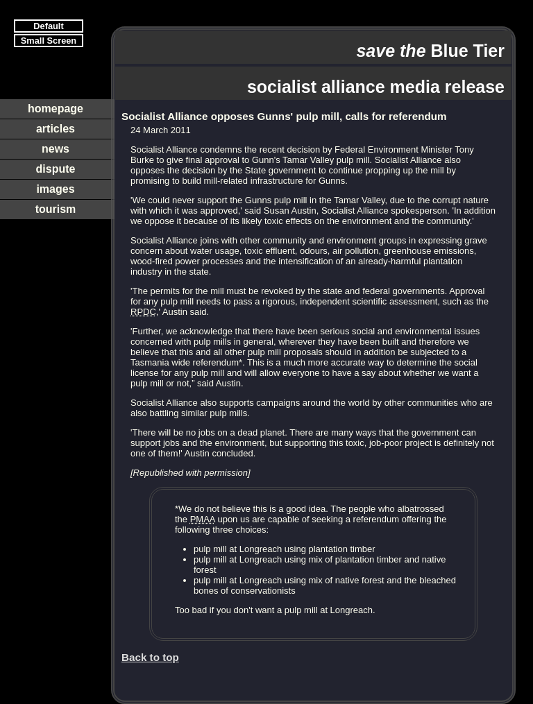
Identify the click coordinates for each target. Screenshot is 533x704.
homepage (55, 108)
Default (48, 26)
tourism (55, 209)
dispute (56, 169)
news (55, 149)
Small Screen (48, 40)
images (55, 189)
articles (55, 129)
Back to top (150, 657)
